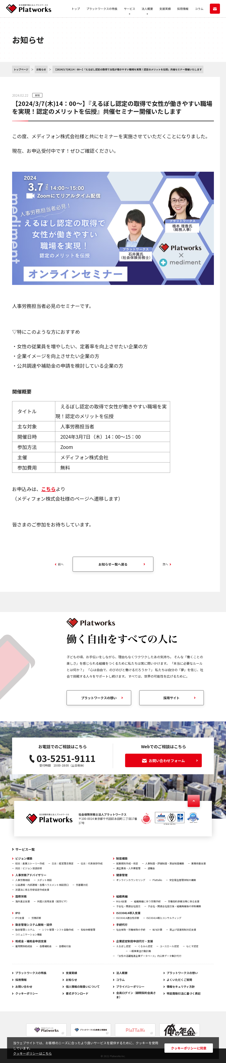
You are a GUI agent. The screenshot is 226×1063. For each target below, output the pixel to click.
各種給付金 (65, 946)
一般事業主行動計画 (140, 951)
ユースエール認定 (169, 946)
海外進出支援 (22, 901)
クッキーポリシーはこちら (32, 1053)
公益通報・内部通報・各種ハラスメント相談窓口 (42, 884)
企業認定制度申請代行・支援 (134, 941)
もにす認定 (192, 946)
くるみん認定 (145, 946)
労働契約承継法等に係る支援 (183, 901)
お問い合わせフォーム (170, 760)
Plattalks (157, 880)
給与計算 (157, 929)
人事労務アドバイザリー (30, 875)
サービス (129, 9)
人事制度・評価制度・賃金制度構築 (164, 863)
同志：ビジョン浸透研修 (28, 868)
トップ (75, 9)
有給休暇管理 (88, 929)
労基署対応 (82, 884)
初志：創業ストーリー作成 (29, 863)
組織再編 (122, 896)
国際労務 (21, 896)
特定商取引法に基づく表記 (184, 993)
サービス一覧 (25, 849)
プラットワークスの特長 (101, 9)
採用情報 (182, 9)
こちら (48, 488)
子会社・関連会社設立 (128, 906)
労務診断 (36, 918)
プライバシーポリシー (130, 987)
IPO (17, 913)
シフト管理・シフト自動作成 (57, 929)
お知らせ (71, 980)
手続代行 (122, 925)
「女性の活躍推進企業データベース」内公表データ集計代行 (148, 955)
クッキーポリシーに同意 (188, 1048)
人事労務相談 (22, 880)
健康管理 (122, 875)
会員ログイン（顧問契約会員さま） (136, 995)
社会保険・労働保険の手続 (130, 929)
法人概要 (147, 9)
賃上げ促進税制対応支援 (183, 929)
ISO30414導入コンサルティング (163, 918)
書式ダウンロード (77, 993)
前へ (59, 564)
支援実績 (165, 9)
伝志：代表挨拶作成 (92, 863)
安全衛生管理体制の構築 (182, 880)
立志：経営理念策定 (62, 863)
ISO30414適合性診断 (127, 918)
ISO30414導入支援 (128, 913)
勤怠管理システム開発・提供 (33, 925)
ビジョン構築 (23, 858)
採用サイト (171, 697)
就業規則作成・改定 (127, 863)
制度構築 (122, 858)
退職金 (151, 868)
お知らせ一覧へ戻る (113, 564)
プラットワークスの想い (182, 973)
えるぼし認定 (123, 946)
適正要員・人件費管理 (128, 868)
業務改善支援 (198, 863)
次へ (166, 564)
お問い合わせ (23, 987)
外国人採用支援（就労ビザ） (53, 901)
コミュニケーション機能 (28, 934)
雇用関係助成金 (23, 946)
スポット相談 (44, 880)
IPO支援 (19, 918)
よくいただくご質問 (179, 980)
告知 (37, 95)
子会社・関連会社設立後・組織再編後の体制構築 (174, 906)
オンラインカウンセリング (130, 880)
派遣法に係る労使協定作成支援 (32, 889)
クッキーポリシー (26, 993)
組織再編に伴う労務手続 (147, 901)
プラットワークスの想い (99, 697)
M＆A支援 (121, 901)
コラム (199, 9)
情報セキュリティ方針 (181, 987)
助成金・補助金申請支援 (30, 941)
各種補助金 (46, 946)
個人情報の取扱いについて (83, 987)
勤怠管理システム (25, 929)
